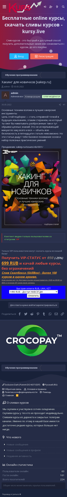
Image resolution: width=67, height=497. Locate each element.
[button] (4, 7)
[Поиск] (63, 6)
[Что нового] (57, 6)
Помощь (47, 392)
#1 (64, 104)
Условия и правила (36, 389)
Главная (9, 395)
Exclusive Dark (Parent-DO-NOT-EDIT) (21, 384)
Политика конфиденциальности (21, 392)
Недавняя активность (19, 456)
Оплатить (33, 295)
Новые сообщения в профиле (24, 450)
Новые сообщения (17, 444)
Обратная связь (13, 389)
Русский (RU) (49, 384)
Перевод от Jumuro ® (11, 494)
